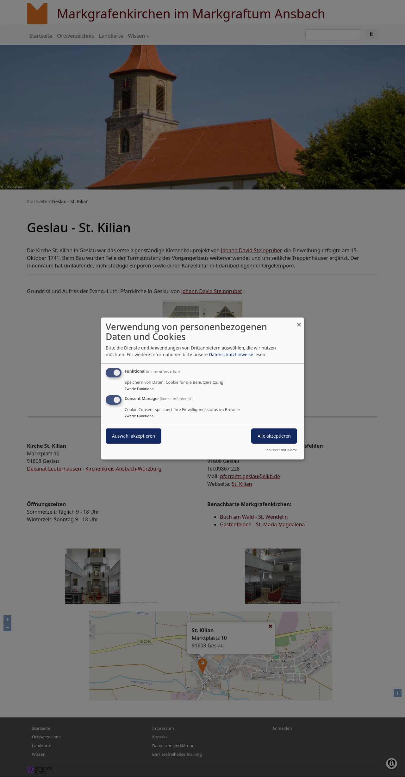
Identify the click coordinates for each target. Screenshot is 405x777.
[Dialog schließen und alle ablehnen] (299, 321)
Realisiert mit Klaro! (281, 449)
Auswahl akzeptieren (133, 436)
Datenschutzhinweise (231, 354)
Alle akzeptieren (274, 436)
